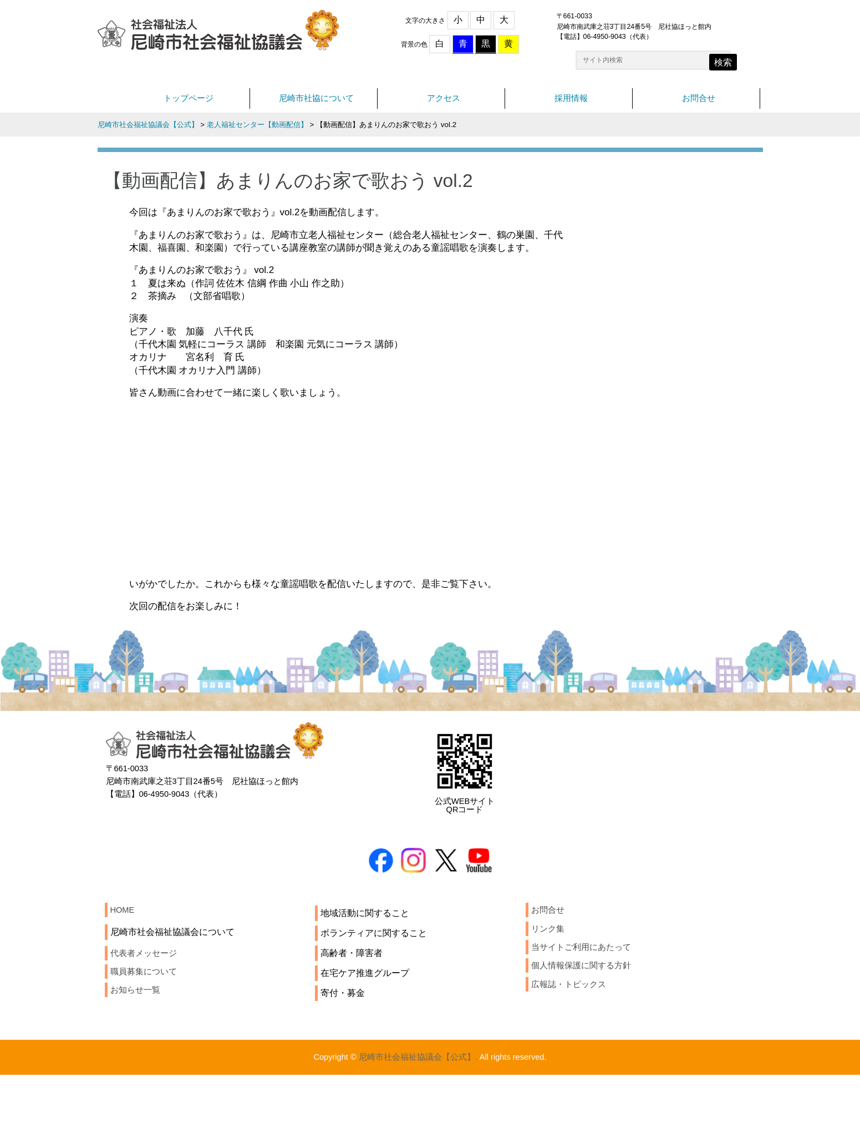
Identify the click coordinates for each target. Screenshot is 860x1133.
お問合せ (698, 104)
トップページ (188, 104)
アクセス (443, 104)
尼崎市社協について (316, 104)
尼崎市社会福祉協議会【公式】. (416, 1114)
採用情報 (571, 104)
